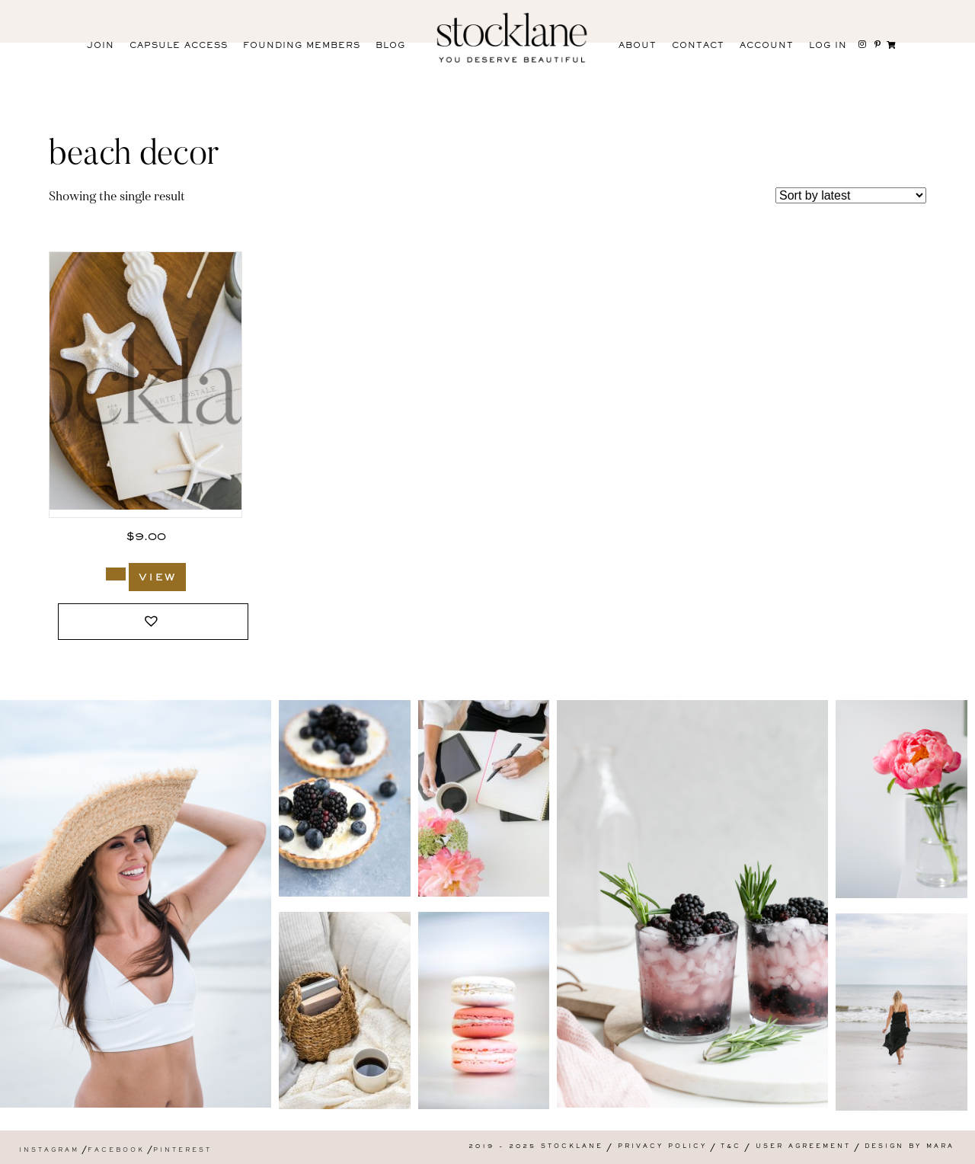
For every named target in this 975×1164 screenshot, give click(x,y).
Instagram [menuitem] (49, 1150)
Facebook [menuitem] (116, 1150)
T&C (731, 1147)
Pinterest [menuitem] (182, 1150)
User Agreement (803, 1147)
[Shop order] (850, 195)
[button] (153, 622)
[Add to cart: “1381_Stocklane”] (116, 574)
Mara (940, 1147)
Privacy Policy (662, 1147)
